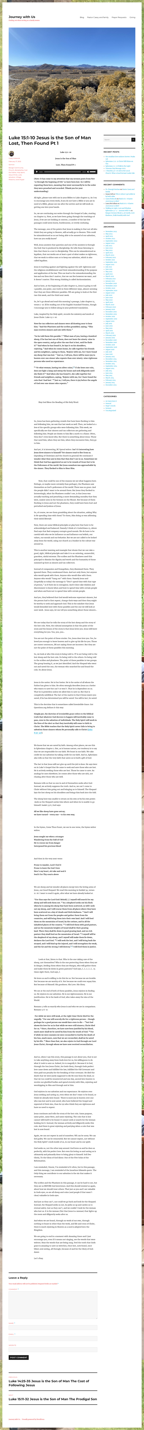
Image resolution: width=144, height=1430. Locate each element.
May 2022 (109, 250)
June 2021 (109, 269)
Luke (20, 175)
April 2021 (109, 274)
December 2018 (111, 340)
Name (12, 1323)
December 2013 (111, 385)
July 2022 (109, 246)
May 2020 (109, 300)
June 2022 (109, 248)
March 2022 (110, 255)
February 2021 (111, 279)
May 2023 (109, 234)
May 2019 (109, 328)
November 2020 (111, 286)
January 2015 (110, 357)
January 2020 (110, 309)
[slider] (62, 171)
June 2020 (109, 298)
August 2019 (110, 321)
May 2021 (109, 272)
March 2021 (110, 276)
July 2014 (109, 371)
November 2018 (111, 342)
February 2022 (111, 257)
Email (12, 1334)
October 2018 (110, 345)
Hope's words (111, 406)
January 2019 (110, 338)
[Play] (37, 172)
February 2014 (111, 380)
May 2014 (109, 375)
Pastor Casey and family (98, 17)
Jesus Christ (13, 175)
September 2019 (111, 319)
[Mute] (88, 172)
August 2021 (110, 265)
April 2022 (109, 253)
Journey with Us (22, 17)
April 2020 (109, 302)
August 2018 (110, 350)
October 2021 (110, 260)
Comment (14, 1289)
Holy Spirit (21, 172)
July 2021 (109, 267)
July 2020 (109, 295)
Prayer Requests (119, 17)
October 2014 (110, 364)
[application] (65, 172)
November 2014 (111, 361)
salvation (12, 177)
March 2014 (110, 378)
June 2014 (109, 373)
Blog (82, 17)
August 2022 (110, 243)
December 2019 (111, 312)
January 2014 (110, 383)
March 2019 (110, 333)
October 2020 (110, 288)
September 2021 (111, 262)
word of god (20, 179)
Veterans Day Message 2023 (115, 168)
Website (12, 1345)
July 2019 (109, 324)
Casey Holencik (14, 158)
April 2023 (109, 236)
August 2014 (110, 368)
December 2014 (111, 359)
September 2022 (111, 241)
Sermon (12, 164)
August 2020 (110, 293)
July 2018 (109, 352)
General (108, 403)
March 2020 (110, 305)
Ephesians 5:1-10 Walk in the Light (118, 166)
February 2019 (111, 335)
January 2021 (110, 281)
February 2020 (111, 307)
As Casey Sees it (111, 401)
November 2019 (111, 314)
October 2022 (110, 239)
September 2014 (111, 366)
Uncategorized (111, 411)
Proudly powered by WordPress (33, 1419)
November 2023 (111, 231)
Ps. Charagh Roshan (113, 189)
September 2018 (111, 347)
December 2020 (111, 283)
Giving (132, 17)
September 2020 (111, 290)
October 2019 (110, 316)
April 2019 (109, 331)
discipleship (19, 170)
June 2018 (109, 354)
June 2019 (109, 326)
